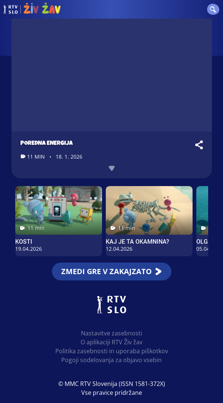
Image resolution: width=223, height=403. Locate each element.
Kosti (23, 241)
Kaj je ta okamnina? (137, 241)
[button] (212, 9)
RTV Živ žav (32, 9)
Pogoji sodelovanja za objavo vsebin (111, 360)
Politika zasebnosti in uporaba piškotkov (111, 351)
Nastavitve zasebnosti (111, 333)
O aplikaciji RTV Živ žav (111, 342)
